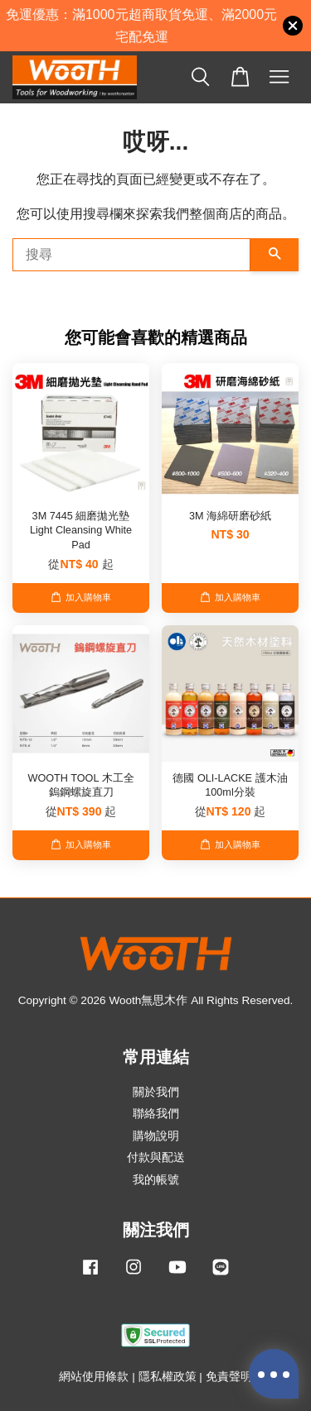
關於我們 (156, 1092)
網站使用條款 (94, 1376)
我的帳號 (156, 1180)
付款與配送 (156, 1157)
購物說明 (156, 1136)
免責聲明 (229, 1376)
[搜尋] (131, 254)
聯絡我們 (156, 1113)
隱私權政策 (167, 1376)
